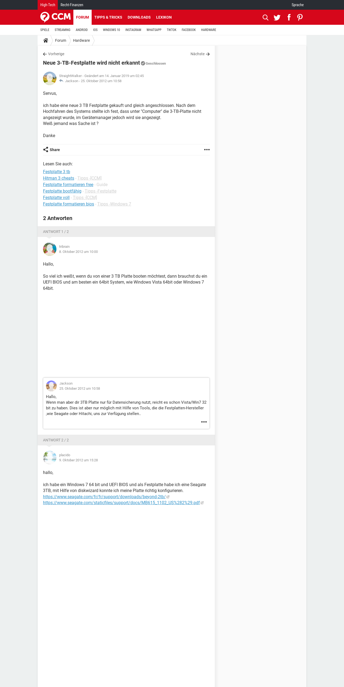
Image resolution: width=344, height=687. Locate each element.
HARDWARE (208, 30)
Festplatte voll (56, 197)
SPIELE (44, 30)
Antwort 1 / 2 (56, 231)
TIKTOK (172, 30)
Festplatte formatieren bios (68, 204)
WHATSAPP (153, 30)
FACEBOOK (189, 30)
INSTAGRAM (133, 30)
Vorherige (56, 54)
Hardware (81, 40)
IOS (95, 30)
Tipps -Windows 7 (114, 204)
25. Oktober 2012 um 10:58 (101, 81)
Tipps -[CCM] (89, 178)
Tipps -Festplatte (100, 191)
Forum (82, 17)
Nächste (198, 54)
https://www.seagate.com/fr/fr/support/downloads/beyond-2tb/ (104, 496)
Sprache (298, 5)
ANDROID (82, 30)
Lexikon (164, 17)
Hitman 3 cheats (58, 178)
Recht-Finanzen (71, 5)
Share (55, 150)
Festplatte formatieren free (68, 184)
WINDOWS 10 (111, 30)
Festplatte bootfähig (62, 191)
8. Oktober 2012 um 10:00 (78, 252)
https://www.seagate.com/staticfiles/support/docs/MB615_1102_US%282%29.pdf (121, 502)
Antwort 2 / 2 (56, 440)
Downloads (139, 17)
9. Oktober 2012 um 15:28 (78, 460)
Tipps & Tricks (108, 17)
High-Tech (47, 5)
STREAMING (62, 30)
